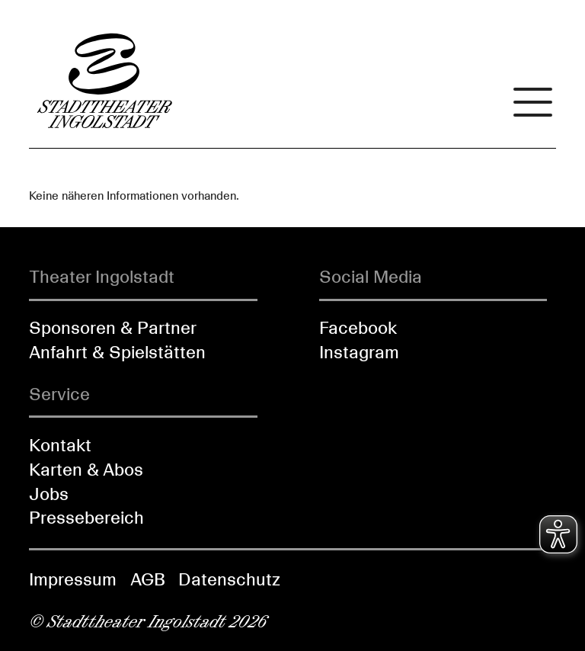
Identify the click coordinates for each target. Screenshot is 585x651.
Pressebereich (86, 517)
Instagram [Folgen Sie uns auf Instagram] (359, 352)
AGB (147, 579)
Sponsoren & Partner (113, 327)
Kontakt (60, 445)
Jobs (49, 494)
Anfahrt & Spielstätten (117, 352)
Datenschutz (229, 579)
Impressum (73, 579)
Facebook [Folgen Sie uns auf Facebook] (358, 327)
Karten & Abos (86, 469)
